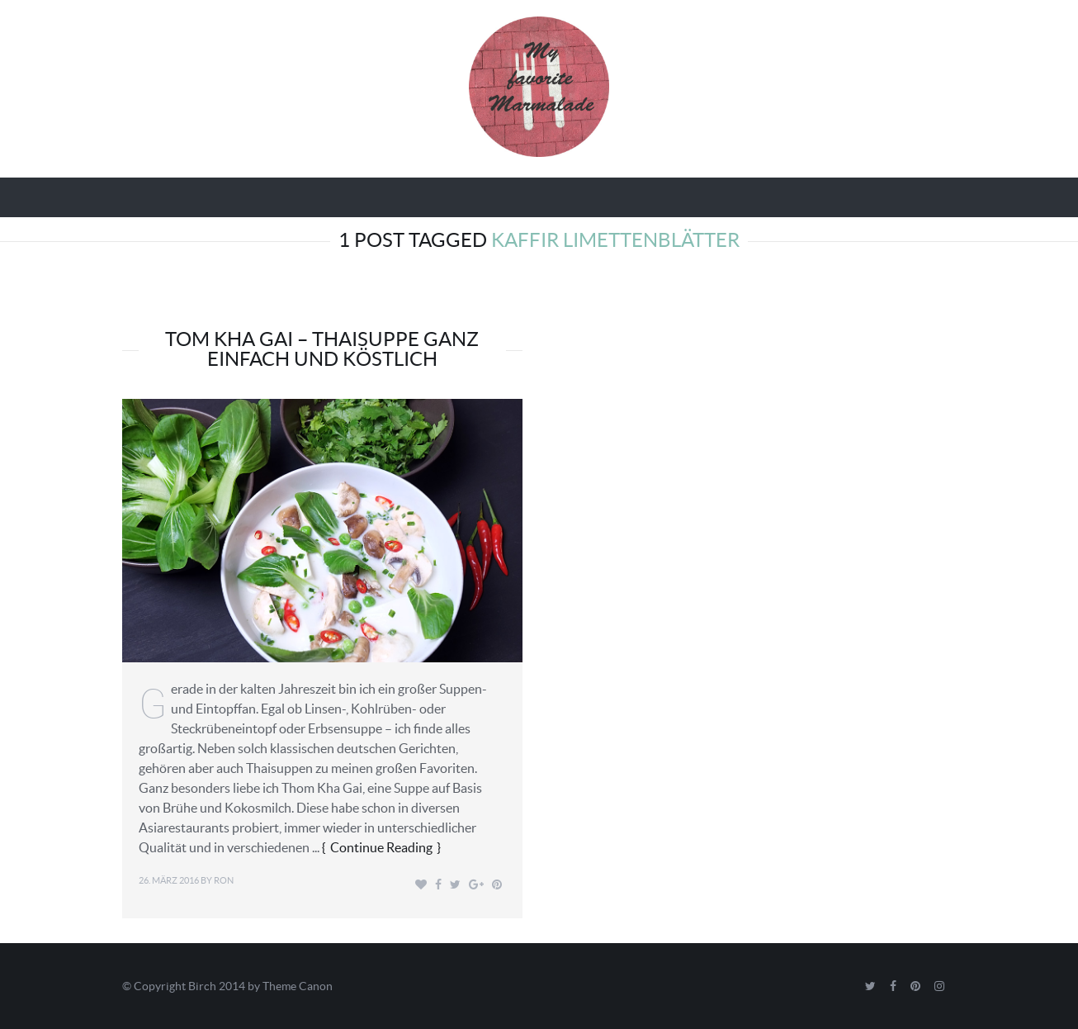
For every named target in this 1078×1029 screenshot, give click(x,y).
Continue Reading (381, 847)
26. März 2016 (169, 880)
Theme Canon (297, 986)
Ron (224, 880)
